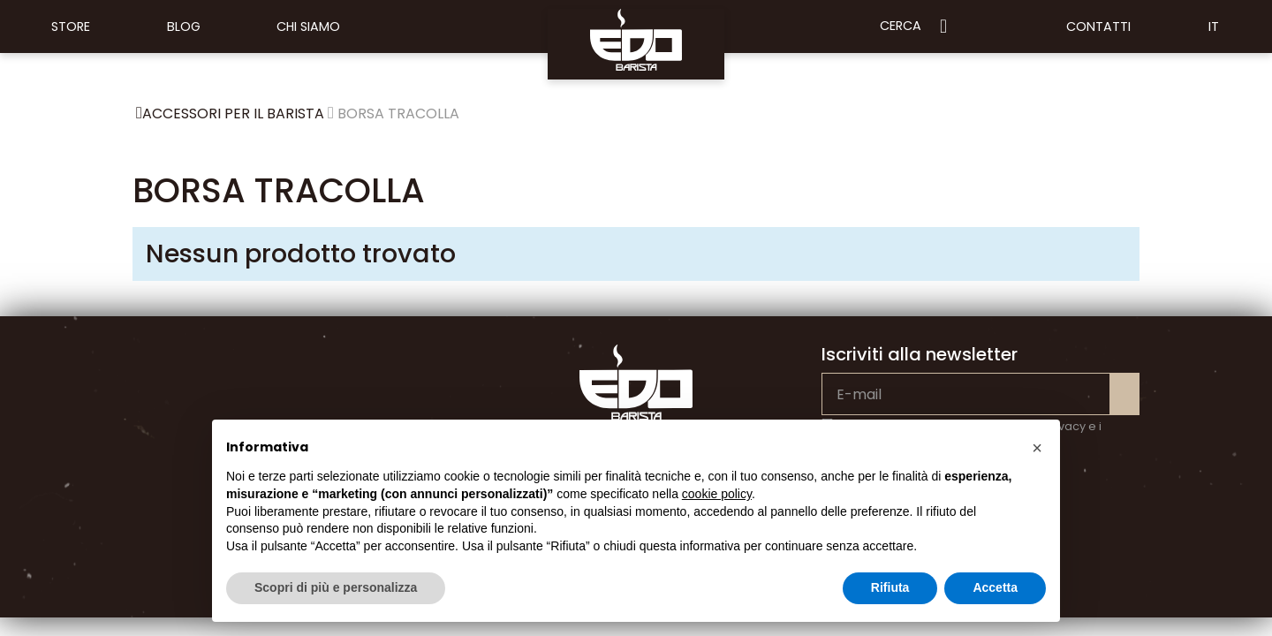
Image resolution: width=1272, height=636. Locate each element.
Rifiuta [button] (890, 587)
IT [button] (1213, 26)
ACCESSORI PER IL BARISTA (233, 113)
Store (70, 26)
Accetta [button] (995, 587)
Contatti (1098, 26)
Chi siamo (308, 26)
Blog (184, 26)
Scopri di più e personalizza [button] (335, 587)
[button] (1037, 448)
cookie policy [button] (717, 494)
